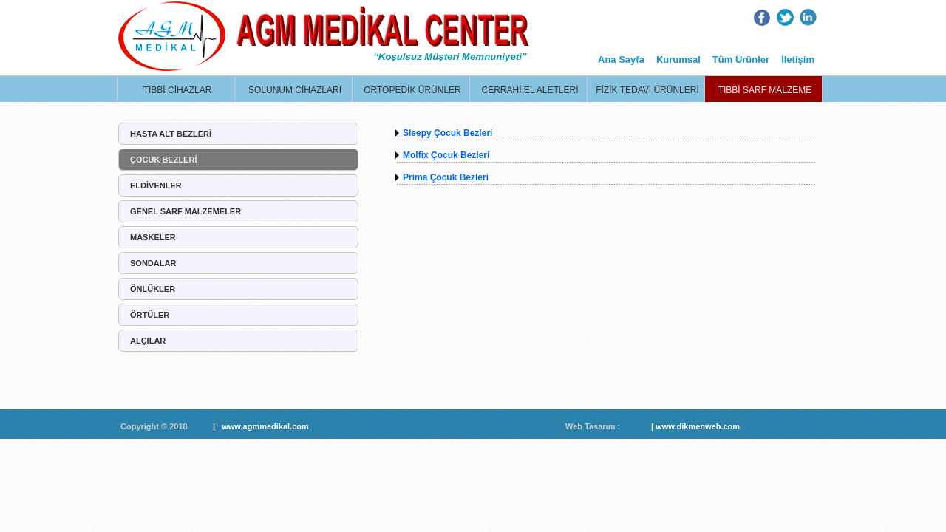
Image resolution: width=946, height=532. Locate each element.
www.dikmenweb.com (698, 426)
